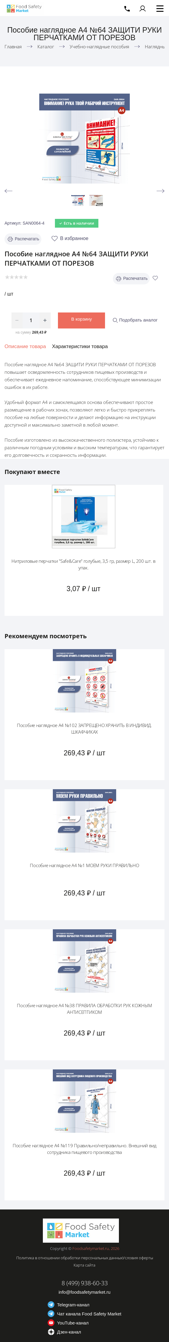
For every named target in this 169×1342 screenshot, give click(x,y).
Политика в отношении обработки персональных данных (69, 1257)
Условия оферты (138, 1257)
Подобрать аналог (135, 319)
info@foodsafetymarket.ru (84, 1292)
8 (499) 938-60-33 (85, 1283)
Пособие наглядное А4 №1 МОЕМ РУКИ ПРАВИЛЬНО (84, 865)
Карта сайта (84, 1265)
